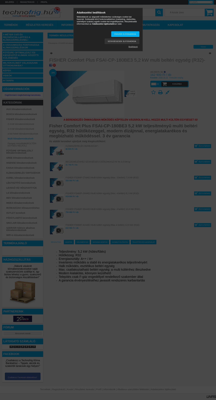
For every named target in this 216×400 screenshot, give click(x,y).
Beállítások (133, 47)
